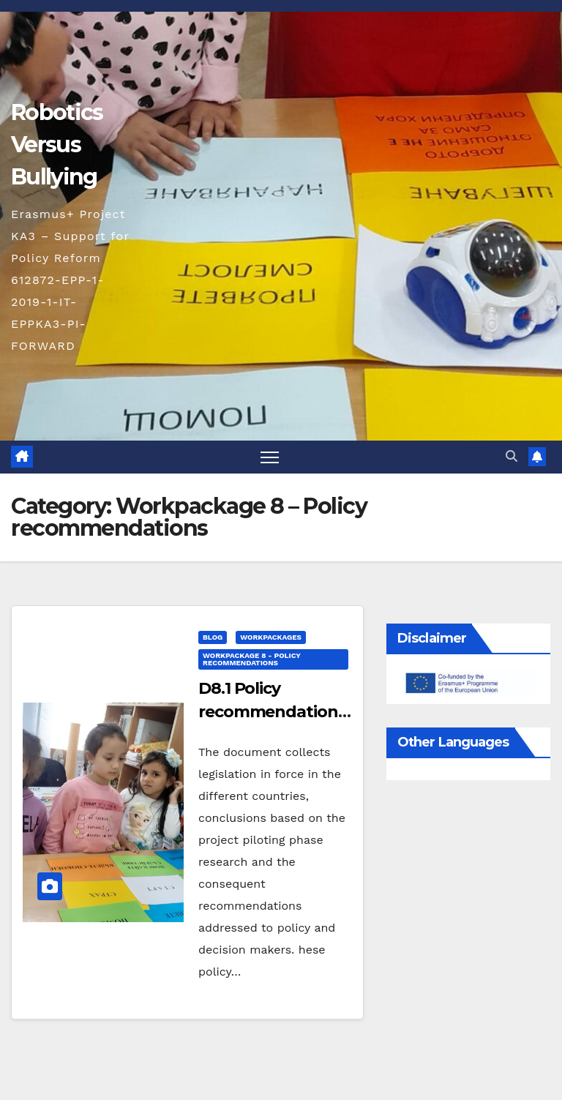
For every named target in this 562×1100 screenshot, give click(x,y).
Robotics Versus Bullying (56, 144)
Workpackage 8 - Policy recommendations (252, 659)
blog (212, 637)
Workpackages (270, 637)
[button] (511, 456)
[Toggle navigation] (270, 457)
